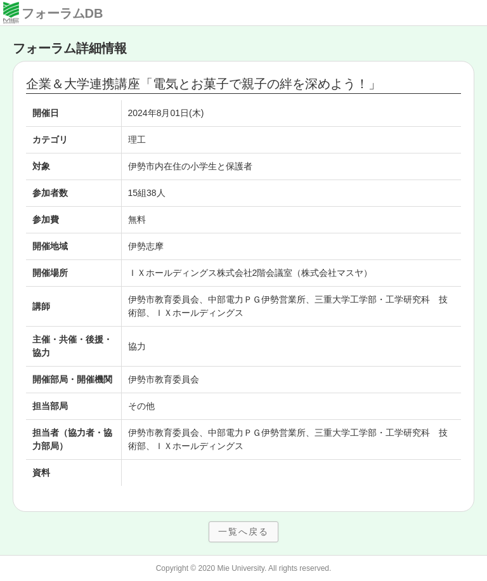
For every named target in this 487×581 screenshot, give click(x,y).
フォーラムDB (62, 13)
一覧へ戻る (243, 531)
